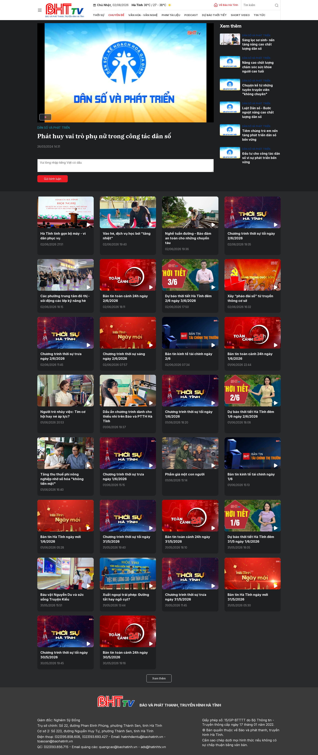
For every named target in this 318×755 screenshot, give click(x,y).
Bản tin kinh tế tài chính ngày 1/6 (251, 471)
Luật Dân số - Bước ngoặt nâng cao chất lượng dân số (261, 112)
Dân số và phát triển (53, 127)
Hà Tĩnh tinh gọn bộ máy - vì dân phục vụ (62, 235)
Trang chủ (46, 750)
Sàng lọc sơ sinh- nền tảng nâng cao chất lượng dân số (261, 44)
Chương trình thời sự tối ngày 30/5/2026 (63, 643)
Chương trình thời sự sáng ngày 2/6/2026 (124, 351)
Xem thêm (159, 667)
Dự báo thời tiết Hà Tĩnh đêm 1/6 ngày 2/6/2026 (251, 408)
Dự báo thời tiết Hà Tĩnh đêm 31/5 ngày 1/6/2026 (251, 528)
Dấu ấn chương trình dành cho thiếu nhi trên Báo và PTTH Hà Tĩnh (127, 411)
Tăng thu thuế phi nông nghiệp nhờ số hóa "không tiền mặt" (65, 471)
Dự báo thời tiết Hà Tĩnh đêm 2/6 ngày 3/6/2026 (188, 293)
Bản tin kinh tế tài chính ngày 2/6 (188, 351)
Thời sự (98, 15)
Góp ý (73, 750)
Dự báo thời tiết (213, 15)
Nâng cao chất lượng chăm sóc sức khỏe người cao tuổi (257, 67)
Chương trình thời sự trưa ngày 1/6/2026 (128, 471)
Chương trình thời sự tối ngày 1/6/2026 (188, 408)
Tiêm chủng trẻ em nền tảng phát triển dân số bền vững (259, 134)
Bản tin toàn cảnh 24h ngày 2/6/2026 (125, 293)
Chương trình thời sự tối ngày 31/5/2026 (126, 528)
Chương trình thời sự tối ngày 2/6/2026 (251, 235)
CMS (246, 750)
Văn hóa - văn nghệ (142, 15)
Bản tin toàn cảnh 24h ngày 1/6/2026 (250, 351)
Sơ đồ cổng (88, 750)
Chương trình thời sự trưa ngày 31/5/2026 (190, 586)
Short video (238, 15)
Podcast (190, 15)
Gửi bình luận (52, 178)
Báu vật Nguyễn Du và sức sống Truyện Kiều (61, 586)
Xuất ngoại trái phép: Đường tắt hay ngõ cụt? (125, 586)
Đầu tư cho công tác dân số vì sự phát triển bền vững (260, 157)
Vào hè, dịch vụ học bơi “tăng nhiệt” (126, 235)
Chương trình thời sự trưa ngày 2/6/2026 (65, 351)
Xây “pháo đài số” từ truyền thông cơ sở (250, 293)
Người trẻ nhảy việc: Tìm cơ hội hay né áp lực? (65, 408)
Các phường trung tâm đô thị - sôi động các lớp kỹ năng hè (64, 293)
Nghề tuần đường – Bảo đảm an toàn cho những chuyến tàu (190, 235)
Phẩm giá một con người (184, 469)
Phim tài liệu (170, 15)
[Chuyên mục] (39, 10)
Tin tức (257, 15)
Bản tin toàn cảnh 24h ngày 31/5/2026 (187, 528)
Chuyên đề (116, 15)
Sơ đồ (61, 750)
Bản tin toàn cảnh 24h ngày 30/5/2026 (125, 643)
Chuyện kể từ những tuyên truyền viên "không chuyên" (257, 89)
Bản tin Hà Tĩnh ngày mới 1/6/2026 (60, 528)
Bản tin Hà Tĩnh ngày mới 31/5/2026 (248, 586)
